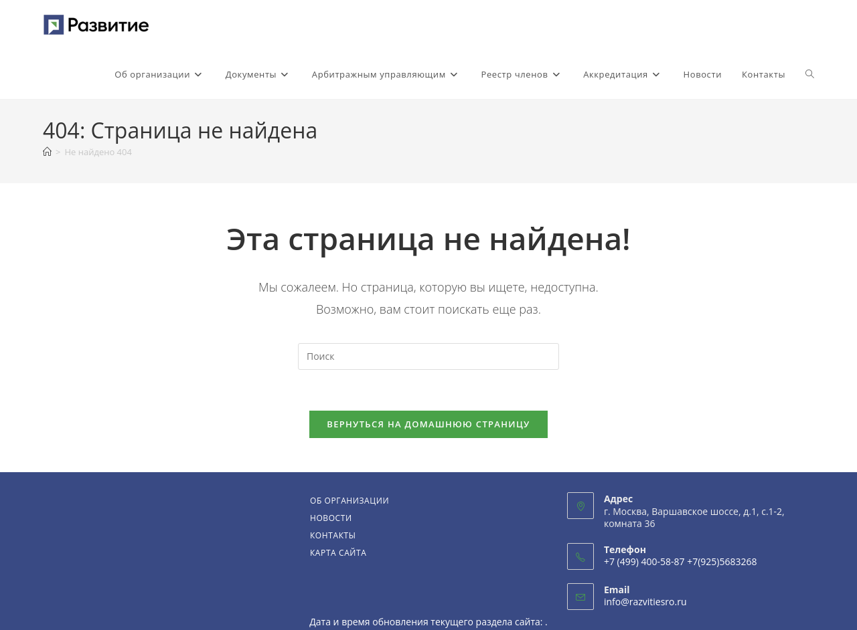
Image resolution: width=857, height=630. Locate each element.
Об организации (349, 500)
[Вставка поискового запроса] (428, 356)
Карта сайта (338, 552)
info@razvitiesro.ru (645, 601)
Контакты (333, 535)
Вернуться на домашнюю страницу (428, 424)
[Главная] (47, 152)
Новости (331, 518)
